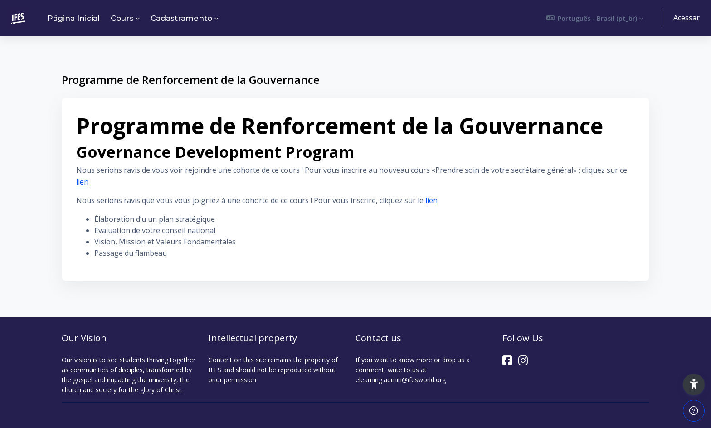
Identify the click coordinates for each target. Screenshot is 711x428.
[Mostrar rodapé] (694, 411)
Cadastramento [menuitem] (181, 18)
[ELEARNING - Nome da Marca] (18, 18)
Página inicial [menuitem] (73, 18)
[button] (595, 18)
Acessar (686, 18)
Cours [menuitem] (122, 18)
